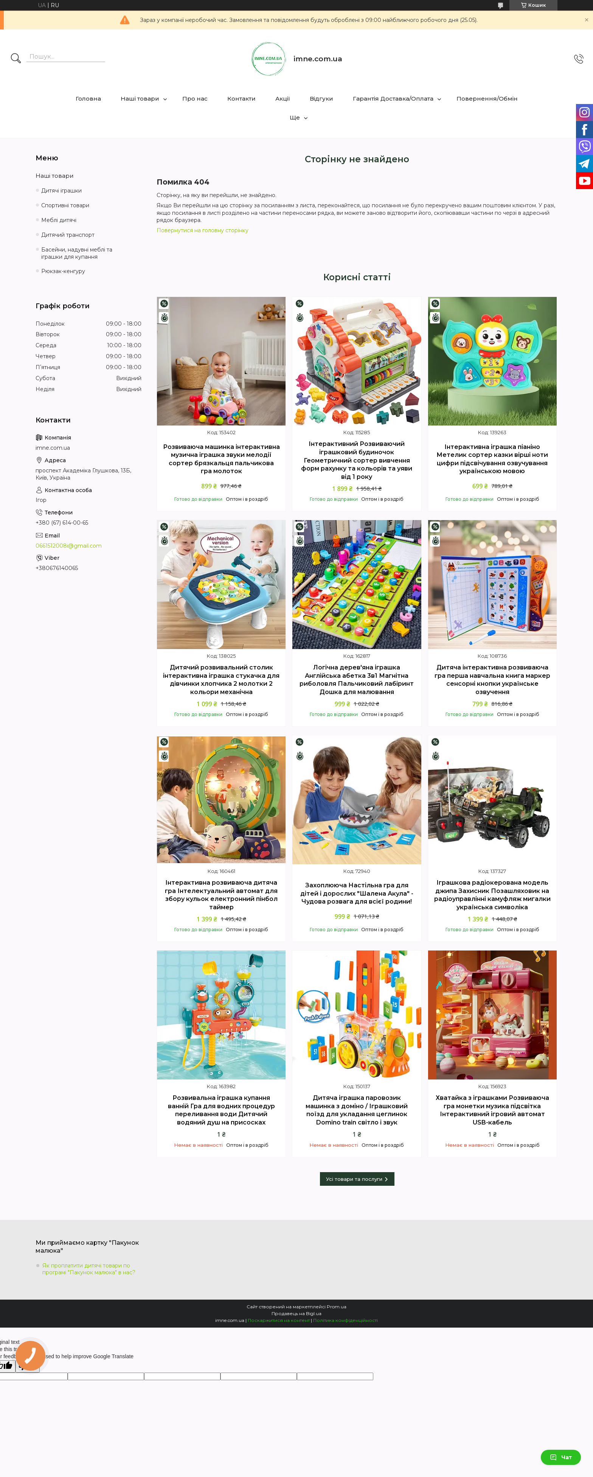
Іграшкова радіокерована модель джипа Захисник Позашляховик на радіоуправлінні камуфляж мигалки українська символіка (492, 895)
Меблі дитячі (58, 220)
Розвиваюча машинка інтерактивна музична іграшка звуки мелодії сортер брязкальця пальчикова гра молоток (221, 459)
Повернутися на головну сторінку (202, 230)
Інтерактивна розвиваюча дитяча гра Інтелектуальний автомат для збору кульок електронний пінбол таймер (221, 895)
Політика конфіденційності (345, 1320)
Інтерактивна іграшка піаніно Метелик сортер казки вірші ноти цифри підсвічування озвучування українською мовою (492, 459)
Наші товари (140, 98)
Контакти (241, 98)
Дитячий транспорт (68, 234)
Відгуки (321, 98)
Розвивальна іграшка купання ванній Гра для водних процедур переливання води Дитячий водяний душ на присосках (221, 1110)
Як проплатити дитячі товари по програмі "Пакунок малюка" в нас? (88, 1269)
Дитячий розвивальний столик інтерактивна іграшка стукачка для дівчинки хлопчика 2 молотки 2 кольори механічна (221, 680)
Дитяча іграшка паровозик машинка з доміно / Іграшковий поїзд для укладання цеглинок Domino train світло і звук (357, 1110)
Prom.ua (336, 1306)
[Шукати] (16, 59)
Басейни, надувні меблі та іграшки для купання (76, 253)
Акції (282, 98)
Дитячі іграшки (61, 190)
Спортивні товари (65, 205)
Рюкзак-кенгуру (63, 271)
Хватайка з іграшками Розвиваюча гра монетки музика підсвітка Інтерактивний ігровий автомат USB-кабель (492, 1110)
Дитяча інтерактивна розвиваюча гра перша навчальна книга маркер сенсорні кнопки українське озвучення (492, 680)
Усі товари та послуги (354, 1179)
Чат (561, 1457)
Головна (88, 98)
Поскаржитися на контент (279, 1320)
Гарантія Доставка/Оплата (393, 98)
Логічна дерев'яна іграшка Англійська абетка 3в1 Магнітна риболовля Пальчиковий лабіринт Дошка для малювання (357, 680)
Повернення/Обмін (487, 98)
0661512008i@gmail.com (69, 545)
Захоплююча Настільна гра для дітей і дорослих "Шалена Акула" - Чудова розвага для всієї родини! (356, 893)
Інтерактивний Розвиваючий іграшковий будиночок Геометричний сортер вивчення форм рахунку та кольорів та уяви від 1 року (356, 460)
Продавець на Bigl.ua (296, 1313)
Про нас (195, 98)
